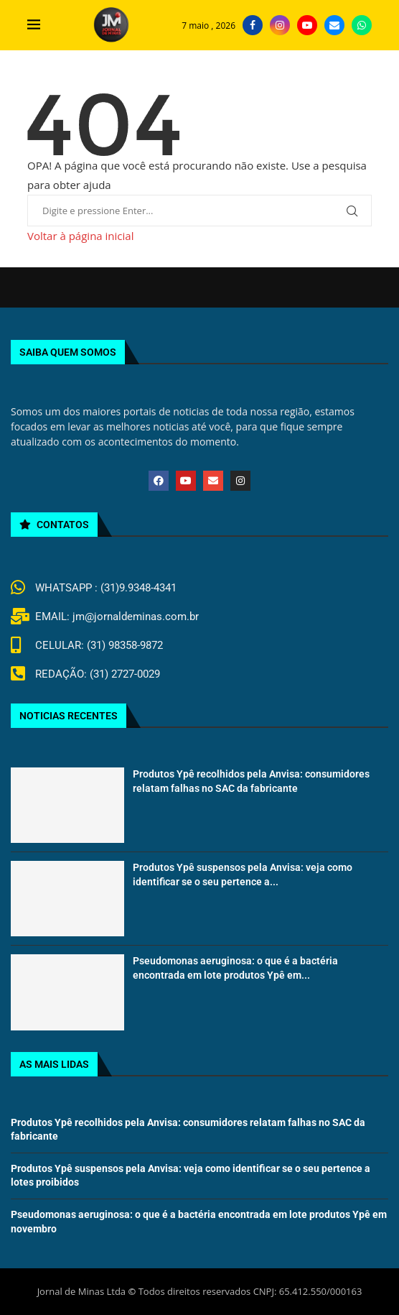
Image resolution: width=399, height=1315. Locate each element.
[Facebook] (253, 25)
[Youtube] (307, 25)
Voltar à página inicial (80, 236)
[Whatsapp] (362, 25)
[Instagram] (280, 25)
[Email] (334, 25)
